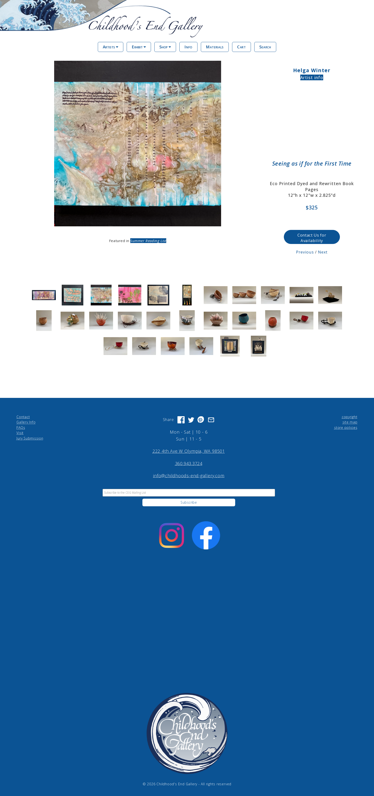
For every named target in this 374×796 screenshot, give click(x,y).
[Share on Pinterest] (201, 419)
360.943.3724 (189, 463)
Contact (23, 416)
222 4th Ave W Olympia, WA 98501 (189, 451)
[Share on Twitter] (191, 419)
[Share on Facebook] (181, 419)
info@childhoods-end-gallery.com (188, 475)
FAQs (20, 427)
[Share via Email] (211, 419)
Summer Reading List (148, 240)
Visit (20, 432)
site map (350, 422)
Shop (165, 47)
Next (322, 251)
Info (188, 47)
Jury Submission (29, 438)
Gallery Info (26, 422)
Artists (110, 47)
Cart (241, 47)
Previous (305, 251)
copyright (350, 416)
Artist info (311, 77)
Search (265, 47)
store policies (346, 427)
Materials (215, 47)
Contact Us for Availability (311, 237)
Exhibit (139, 47)
